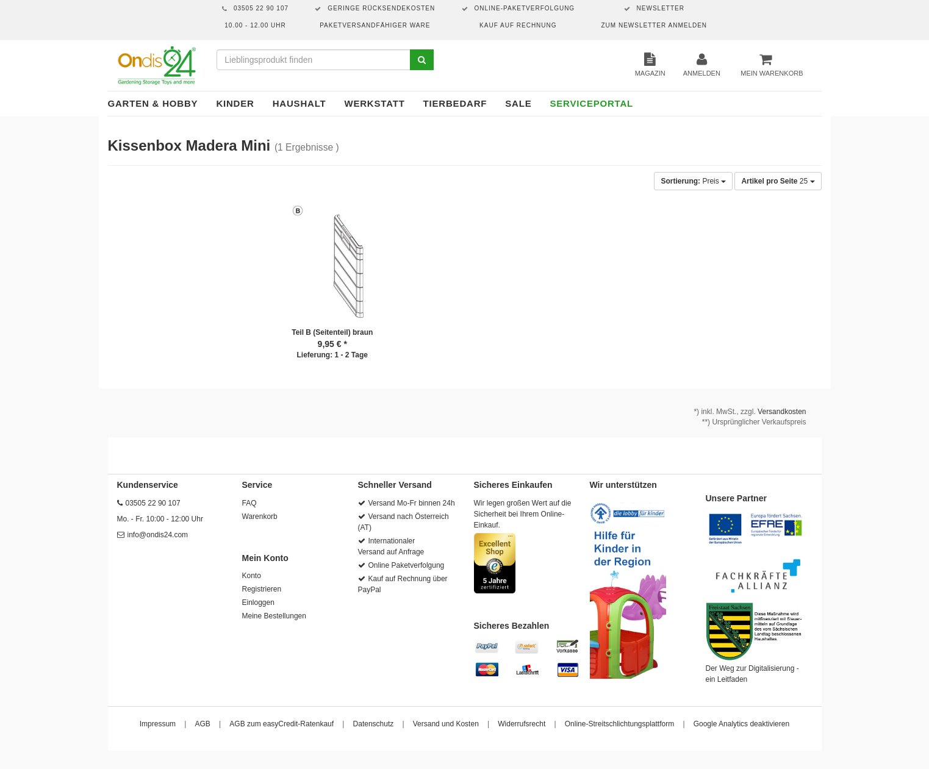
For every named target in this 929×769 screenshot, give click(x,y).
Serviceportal (592, 103)
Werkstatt (374, 103)
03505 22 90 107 (153, 503)
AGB (202, 724)
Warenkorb (260, 516)
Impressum (158, 724)
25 (777, 181)
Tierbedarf (455, 103)
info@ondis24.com (157, 535)
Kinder (235, 103)
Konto (251, 575)
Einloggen (258, 602)
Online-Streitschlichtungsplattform (619, 724)
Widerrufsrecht (521, 724)
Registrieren (262, 589)
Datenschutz (373, 724)
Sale (518, 103)
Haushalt (299, 103)
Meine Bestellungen (274, 616)
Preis (693, 181)
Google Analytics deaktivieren (741, 724)
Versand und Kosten (446, 724)
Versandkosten (782, 411)
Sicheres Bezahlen (512, 626)
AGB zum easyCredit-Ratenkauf (281, 724)
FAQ (249, 503)
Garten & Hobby (153, 103)
